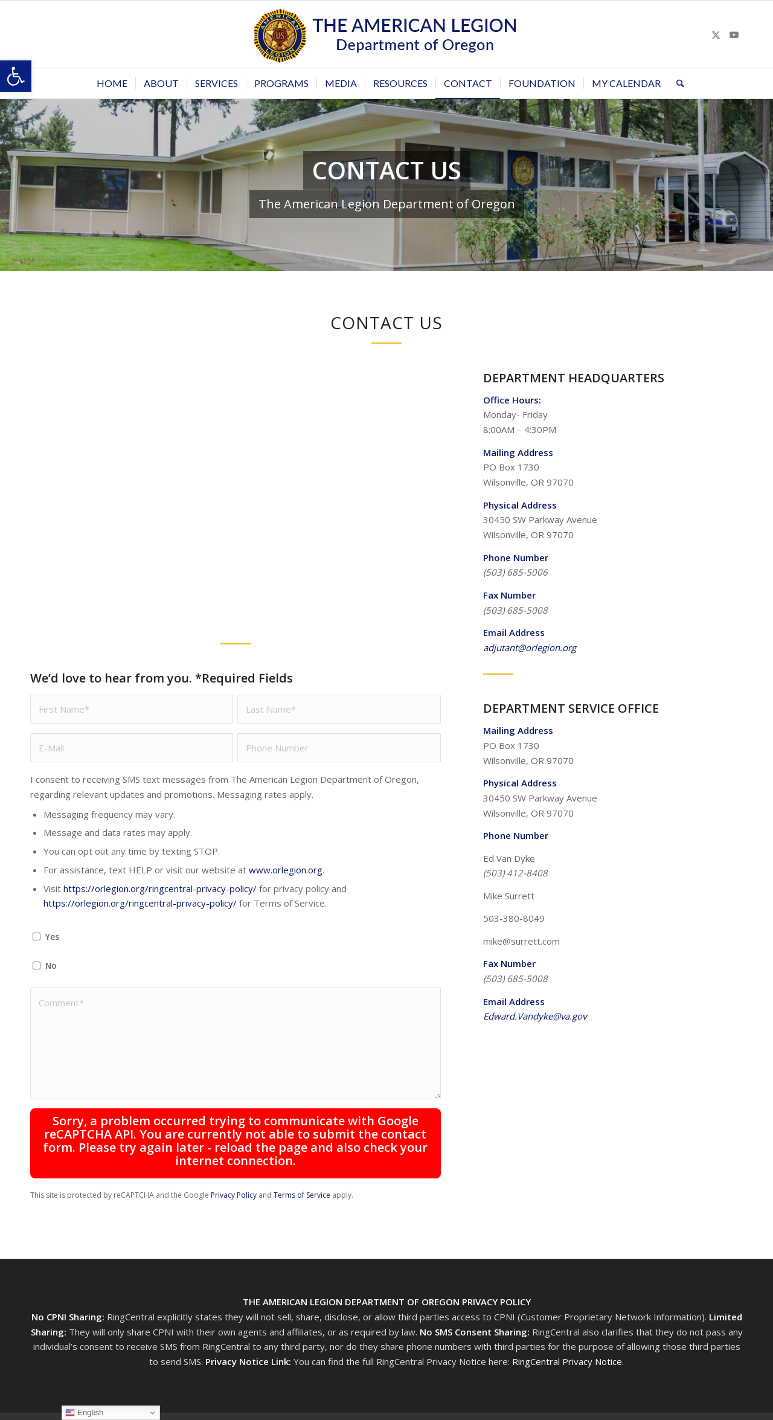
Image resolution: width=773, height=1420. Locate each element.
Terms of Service (302, 1195)
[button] (15, 76)
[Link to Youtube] (734, 34)
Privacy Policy (234, 1195)
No (51, 965)
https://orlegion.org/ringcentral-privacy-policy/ (160, 888)
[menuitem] (112, 83)
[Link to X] (716, 34)
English (84, 1413)
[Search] (676, 83)
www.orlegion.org (285, 870)
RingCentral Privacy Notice (567, 1361)
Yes (52, 936)
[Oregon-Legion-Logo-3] (386, 34)
